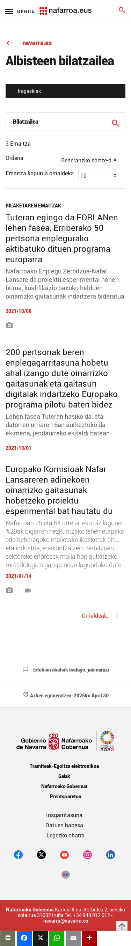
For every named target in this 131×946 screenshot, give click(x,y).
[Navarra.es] (65, 7)
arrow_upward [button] (122, 926)
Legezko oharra (65, 835)
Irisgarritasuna (64, 815)
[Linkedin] (110, 854)
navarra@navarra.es (65, 921)
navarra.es (29, 42)
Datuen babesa (64, 825)
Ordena (14, 158)
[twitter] (41, 854)
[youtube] (64, 854)
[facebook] (18, 854)
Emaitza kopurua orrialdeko (40, 173)
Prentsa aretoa (65, 796)
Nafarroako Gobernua (64, 786)
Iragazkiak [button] (29, 91)
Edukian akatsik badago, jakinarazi (65, 669)
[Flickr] (65, 874)
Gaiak (64, 776)
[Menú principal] (20, 11)
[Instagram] (87, 854)
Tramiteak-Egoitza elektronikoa (64, 766)
